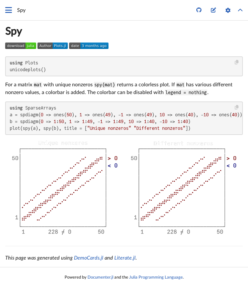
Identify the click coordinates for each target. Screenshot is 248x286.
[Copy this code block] (237, 62)
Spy (13, 31)
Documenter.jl (100, 277)
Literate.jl (125, 258)
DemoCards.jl (88, 258)
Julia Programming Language (156, 277)
